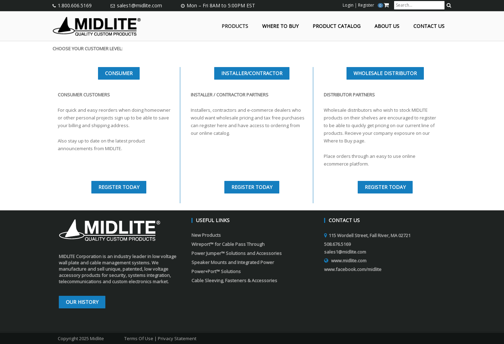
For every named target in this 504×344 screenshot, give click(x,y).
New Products (206, 235)
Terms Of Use (138, 338)
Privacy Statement (177, 338)
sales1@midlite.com (139, 5)
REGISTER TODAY (118, 187)
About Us (386, 26)
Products (235, 26)
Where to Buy (280, 26)
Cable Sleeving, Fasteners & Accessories (234, 280)
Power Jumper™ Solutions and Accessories (236, 253)
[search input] (419, 5)
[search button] (448, 5)
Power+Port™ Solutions (216, 271)
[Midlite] (96, 25)
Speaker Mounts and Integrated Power (232, 262)
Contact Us (428, 26)
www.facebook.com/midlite (353, 269)
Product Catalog (336, 26)
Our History (82, 302)
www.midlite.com (348, 260)
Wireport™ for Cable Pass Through (228, 244)
